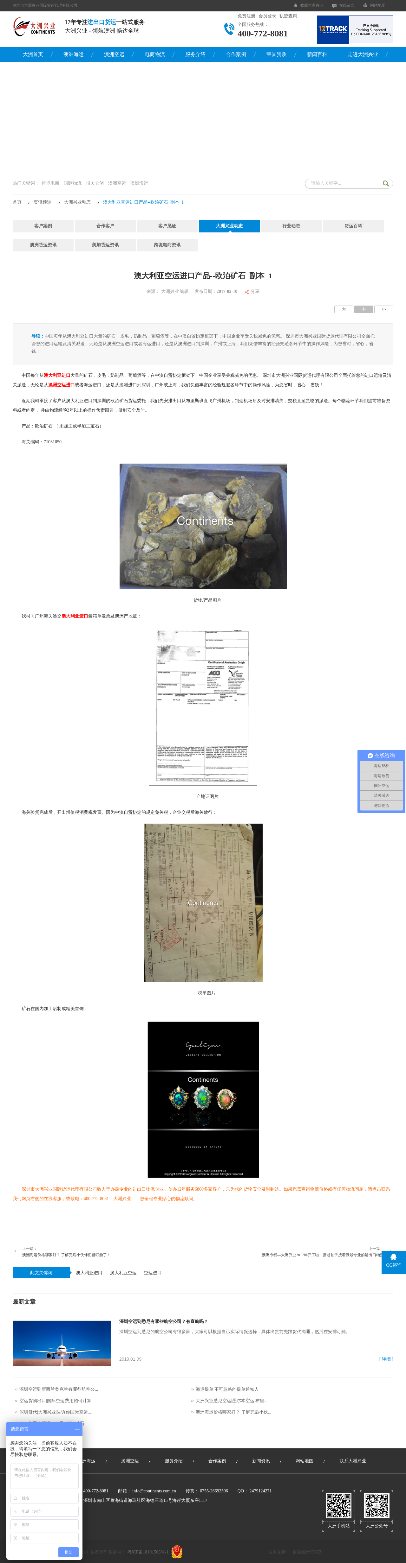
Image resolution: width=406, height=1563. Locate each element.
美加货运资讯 (105, 245)
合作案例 (236, 54)
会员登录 (267, 16)
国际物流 (73, 183)
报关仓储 (95, 183)
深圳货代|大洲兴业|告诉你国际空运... (55, 1412)
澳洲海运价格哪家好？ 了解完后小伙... (233, 1412)
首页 (17, 202)
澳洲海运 (73, 54)
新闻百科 (317, 54)
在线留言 (346, 5)
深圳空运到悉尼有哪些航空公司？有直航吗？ (163, 1321)
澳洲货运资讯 (43, 245)
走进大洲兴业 (363, 54)
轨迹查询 (288, 16)
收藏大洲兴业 (311, 5)
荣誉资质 (276, 54)
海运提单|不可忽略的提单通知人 (227, 1389)
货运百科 (353, 226)
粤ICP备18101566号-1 (148, 1552)
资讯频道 (42, 202)
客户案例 (43, 226)
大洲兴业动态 (77, 202)
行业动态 (291, 226)
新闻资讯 (261, 1461)
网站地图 (377, 5)
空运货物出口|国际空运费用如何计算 (55, 1400)
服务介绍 (195, 54)
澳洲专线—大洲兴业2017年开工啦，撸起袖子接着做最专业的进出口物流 (323, 1255)
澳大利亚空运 (123, 1272)
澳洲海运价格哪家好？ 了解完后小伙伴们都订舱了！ (66, 1255)
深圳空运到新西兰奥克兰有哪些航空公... (58, 1389)
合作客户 (105, 226)
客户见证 (167, 226)
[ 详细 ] (386, 1359)
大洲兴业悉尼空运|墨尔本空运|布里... (231, 1400)
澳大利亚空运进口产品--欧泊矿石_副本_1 (143, 202)
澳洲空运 (114, 54)
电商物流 (155, 54)
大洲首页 (33, 54)
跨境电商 (50, 183)
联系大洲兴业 (352, 1461)
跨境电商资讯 (167, 245)
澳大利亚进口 (89, 1272)
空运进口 (153, 1272)
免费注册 (246, 16)
